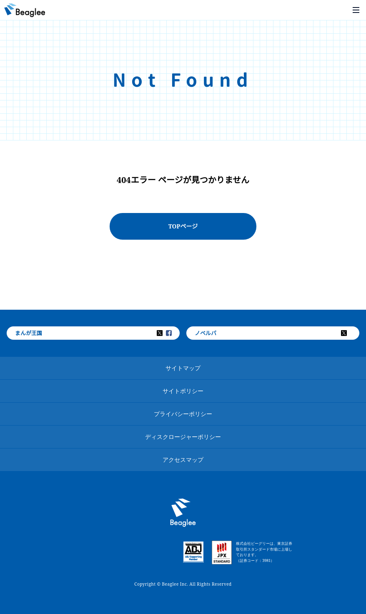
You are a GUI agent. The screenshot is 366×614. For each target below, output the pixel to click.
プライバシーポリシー (183, 414)
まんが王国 (28, 333)
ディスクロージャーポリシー (183, 437)
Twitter (165, 333)
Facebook (174, 333)
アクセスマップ (183, 460)
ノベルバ (205, 333)
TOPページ (183, 226)
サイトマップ (183, 368)
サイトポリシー (183, 391)
